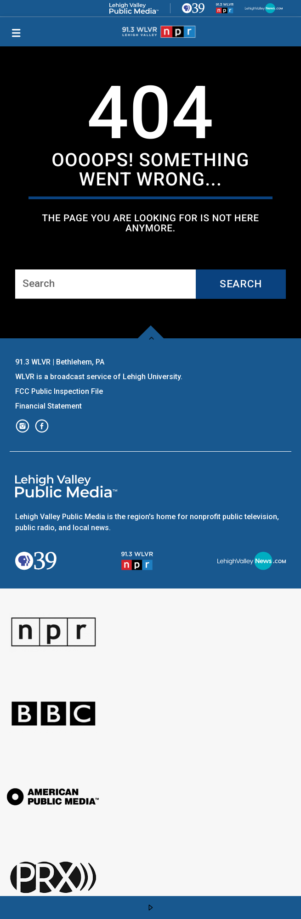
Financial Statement (49, 406)
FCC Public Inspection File (59, 391)
